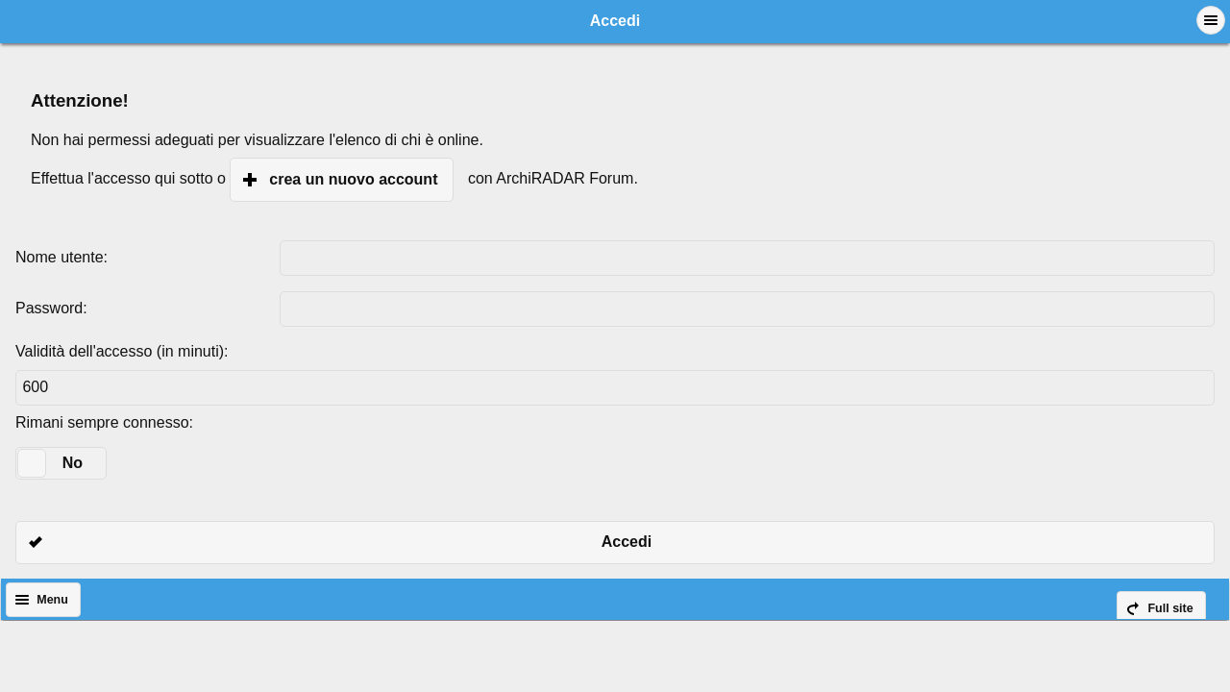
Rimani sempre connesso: (104, 422)
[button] (1210, 20)
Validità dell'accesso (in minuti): (122, 351)
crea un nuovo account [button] (353, 179)
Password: (51, 308)
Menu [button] (52, 599)
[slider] (31, 463)
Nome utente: (61, 257)
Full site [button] (1170, 608)
